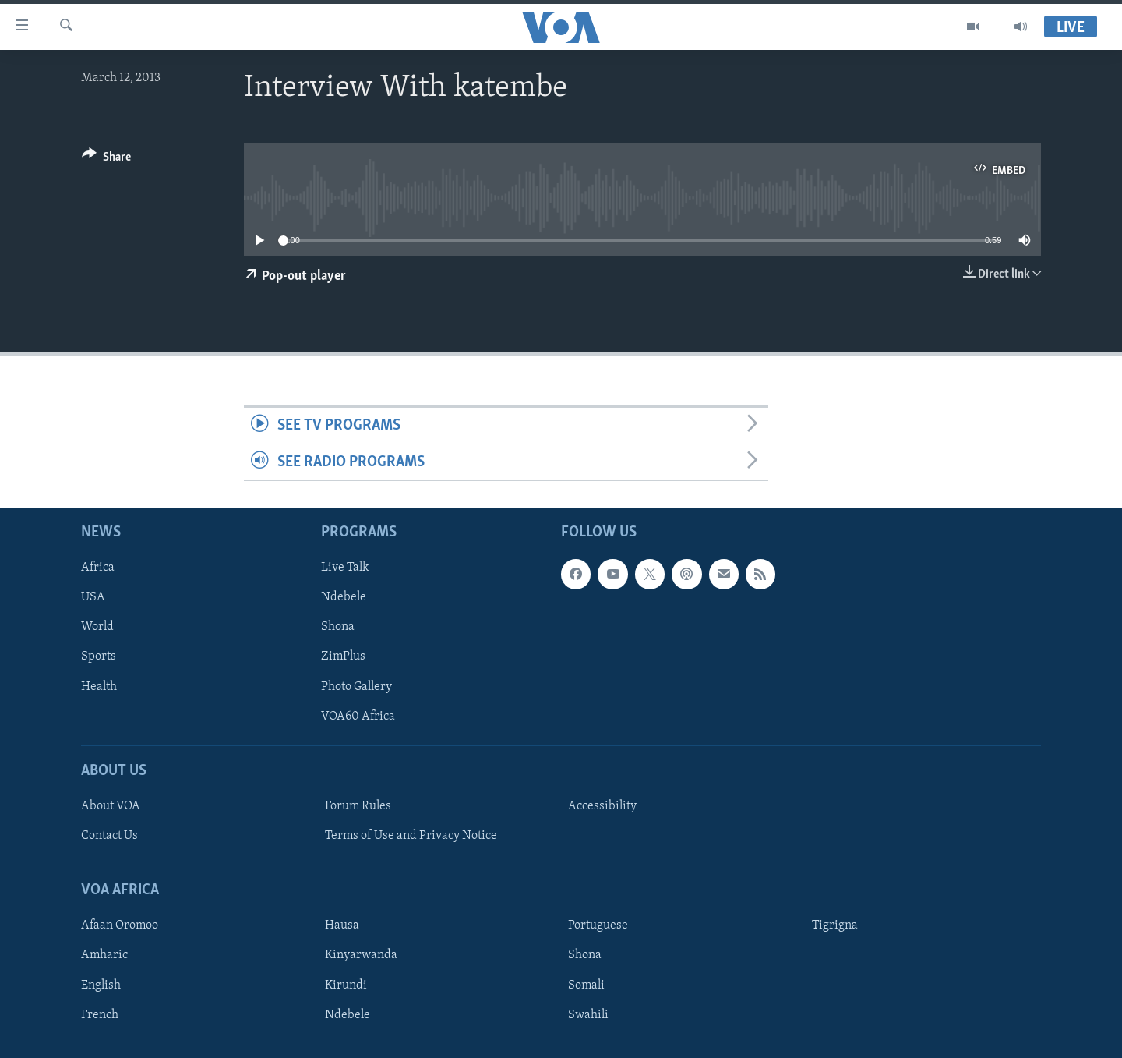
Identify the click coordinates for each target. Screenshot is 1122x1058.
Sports (98, 657)
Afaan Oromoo (119, 926)
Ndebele (343, 598)
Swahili (588, 1015)
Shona (338, 627)
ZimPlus (343, 657)
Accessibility (602, 806)
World (97, 627)
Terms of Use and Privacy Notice (411, 836)
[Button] (106, 159)
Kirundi (346, 985)
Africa (98, 568)
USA (93, 598)
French (99, 1015)
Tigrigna (835, 926)
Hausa (342, 926)
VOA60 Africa (358, 716)
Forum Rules (358, 806)
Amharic (104, 956)
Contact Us (109, 836)
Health (99, 687)
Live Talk (345, 568)
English (101, 985)
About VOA (110, 806)
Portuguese (598, 926)
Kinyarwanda (361, 956)
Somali (586, 985)
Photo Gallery (356, 687)
